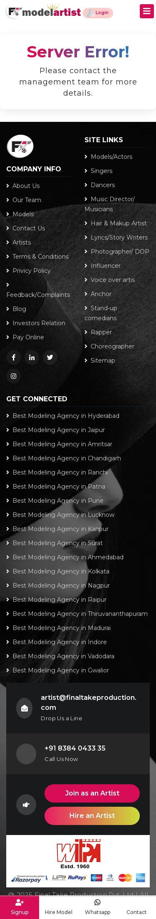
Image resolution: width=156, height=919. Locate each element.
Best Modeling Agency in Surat (54, 543)
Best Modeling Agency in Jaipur (55, 430)
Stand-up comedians (100, 313)
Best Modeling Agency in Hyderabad (62, 416)
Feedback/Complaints (38, 290)
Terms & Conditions (37, 256)
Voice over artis (109, 280)
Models (20, 214)
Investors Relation (35, 323)
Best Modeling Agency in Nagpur (58, 585)
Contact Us (25, 228)
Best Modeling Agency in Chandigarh (63, 458)
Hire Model (58, 907)
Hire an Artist (92, 816)
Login (98, 13)
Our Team (23, 200)
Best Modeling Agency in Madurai (58, 628)
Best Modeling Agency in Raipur (56, 599)
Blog (16, 309)
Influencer (102, 265)
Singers (98, 171)
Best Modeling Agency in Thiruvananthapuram (77, 614)
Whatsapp (97, 907)
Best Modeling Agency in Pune (55, 500)
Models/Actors (108, 157)
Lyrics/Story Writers (116, 237)
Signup (19, 907)
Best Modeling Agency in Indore (56, 642)
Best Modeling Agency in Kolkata (57, 571)
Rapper (98, 332)
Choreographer (109, 346)
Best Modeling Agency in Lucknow (60, 515)
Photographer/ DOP (116, 251)
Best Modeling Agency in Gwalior (57, 670)
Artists (18, 242)
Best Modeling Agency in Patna (55, 486)
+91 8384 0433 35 (75, 748)
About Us (23, 186)
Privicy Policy (28, 270)
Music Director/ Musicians (109, 204)
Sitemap (99, 360)
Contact (136, 907)
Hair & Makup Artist (115, 223)
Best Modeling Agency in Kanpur (57, 529)
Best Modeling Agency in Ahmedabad (65, 557)
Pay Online (25, 337)
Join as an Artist (92, 793)
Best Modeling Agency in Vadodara (60, 656)
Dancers (99, 185)
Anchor (97, 294)
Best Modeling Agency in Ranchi (57, 472)
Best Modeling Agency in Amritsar (59, 444)
